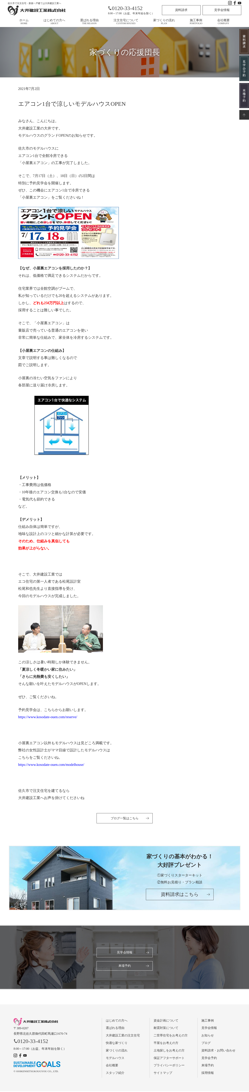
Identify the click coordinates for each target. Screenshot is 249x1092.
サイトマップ (163, 1073)
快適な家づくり (116, 1043)
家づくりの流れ (164, 22)
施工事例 (196, 22)
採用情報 (207, 1073)
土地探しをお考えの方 (169, 1051)
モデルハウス (115, 1058)
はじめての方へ (54, 22)
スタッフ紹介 (115, 1073)
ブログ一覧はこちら (125, 818)
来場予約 (124, 966)
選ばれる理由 (89, 22)
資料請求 (181, 10)
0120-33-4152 (125, 8)
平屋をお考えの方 (166, 1043)
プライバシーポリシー (169, 1066)
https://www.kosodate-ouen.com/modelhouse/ (51, 765)
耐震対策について (166, 1028)
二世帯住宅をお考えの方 (171, 1036)
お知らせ (207, 1036)
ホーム (24, 22)
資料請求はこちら (180, 895)
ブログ (206, 1043)
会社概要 (223, 22)
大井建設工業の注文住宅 (123, 1036)
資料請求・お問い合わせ (218, 1051)
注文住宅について (126, 22)
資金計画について (166, 1021)
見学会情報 (222, 10)
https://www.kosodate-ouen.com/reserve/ (47, 717)
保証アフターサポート (169, 1058)
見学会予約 (209, 1058)
